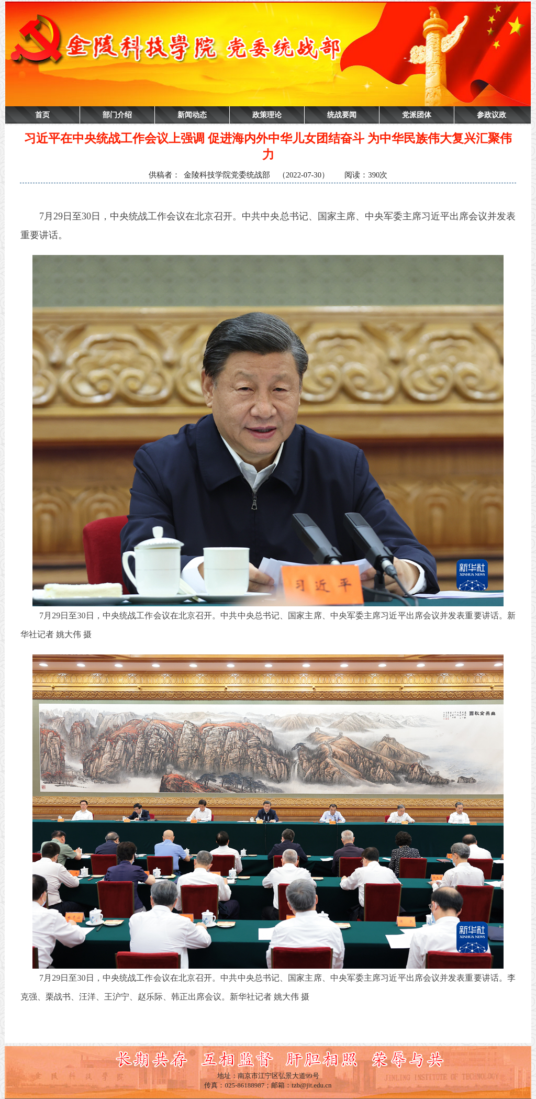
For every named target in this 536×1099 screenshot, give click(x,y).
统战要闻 (341, 115)
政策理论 (267, 115)
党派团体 (416, 115)
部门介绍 (117, 115)
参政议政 (491, 115)
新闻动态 (192, 115)
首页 (42, 115)
